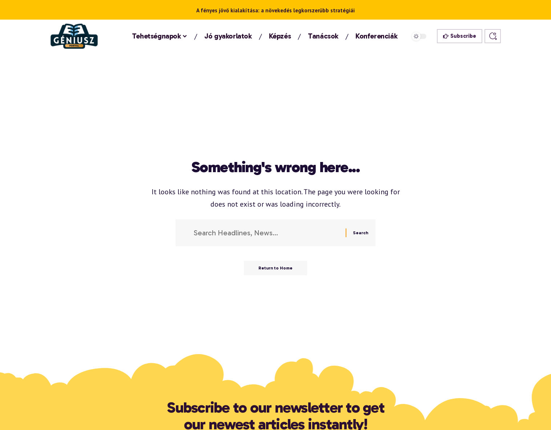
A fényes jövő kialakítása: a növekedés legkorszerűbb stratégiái (275, 10)
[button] (492, 36)
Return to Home (275, 268)
